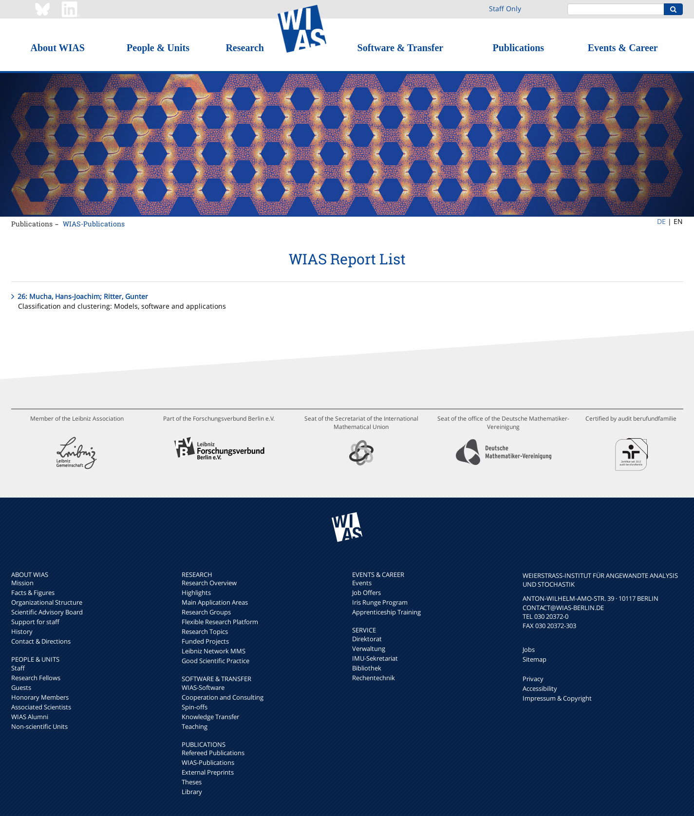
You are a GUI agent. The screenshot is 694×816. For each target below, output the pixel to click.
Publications (518, 47)
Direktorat (367, 638)
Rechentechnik (373, 677)
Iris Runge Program (380, 602)
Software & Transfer (400, 47)
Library (192, 791)
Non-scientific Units (39, 726)
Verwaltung (368, 648)
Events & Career (623, 47)
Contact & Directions (41, 641)
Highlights (196, 592)
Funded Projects (205, 641)
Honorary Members (40, 697)
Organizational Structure (46, 602)
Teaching (194, 726)
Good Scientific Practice (215, 660)
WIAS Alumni (29, 716)
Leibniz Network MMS (213, 651)
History (22, 631)
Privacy (533, 678)
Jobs (529, 649)
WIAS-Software (203, 687)
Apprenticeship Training (386, 612)
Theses (192, 782)
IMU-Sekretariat (375, 658)
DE (661, 221)
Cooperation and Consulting (222, 697)
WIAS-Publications (94, 223)
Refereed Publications (213, 752)
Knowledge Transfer (210, 716)
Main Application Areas (215, 602)
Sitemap (534, 659)
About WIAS (57, 47)
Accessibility (540, 688)
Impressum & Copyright (557, 698)
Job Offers (366, 592)
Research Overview (209, 582)
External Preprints (208, 772)
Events (362, 582)
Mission (22, 582)
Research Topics (205, 631)
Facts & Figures (33, 592)
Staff (18, 668)
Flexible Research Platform (220, 621)
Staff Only (505, 8)
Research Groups (206, 612)
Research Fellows (35, 677)
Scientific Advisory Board (47, 612)
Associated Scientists (41, 707)
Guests (21, 687)
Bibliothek (366, 668)
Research (244, 47)
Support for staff (35, 621)
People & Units (158, 47)
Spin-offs (194, 707)
